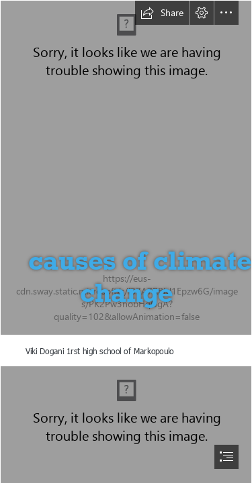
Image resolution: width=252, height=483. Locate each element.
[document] (126, 241)
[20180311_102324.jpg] (126, 167)
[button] (162, 13)
